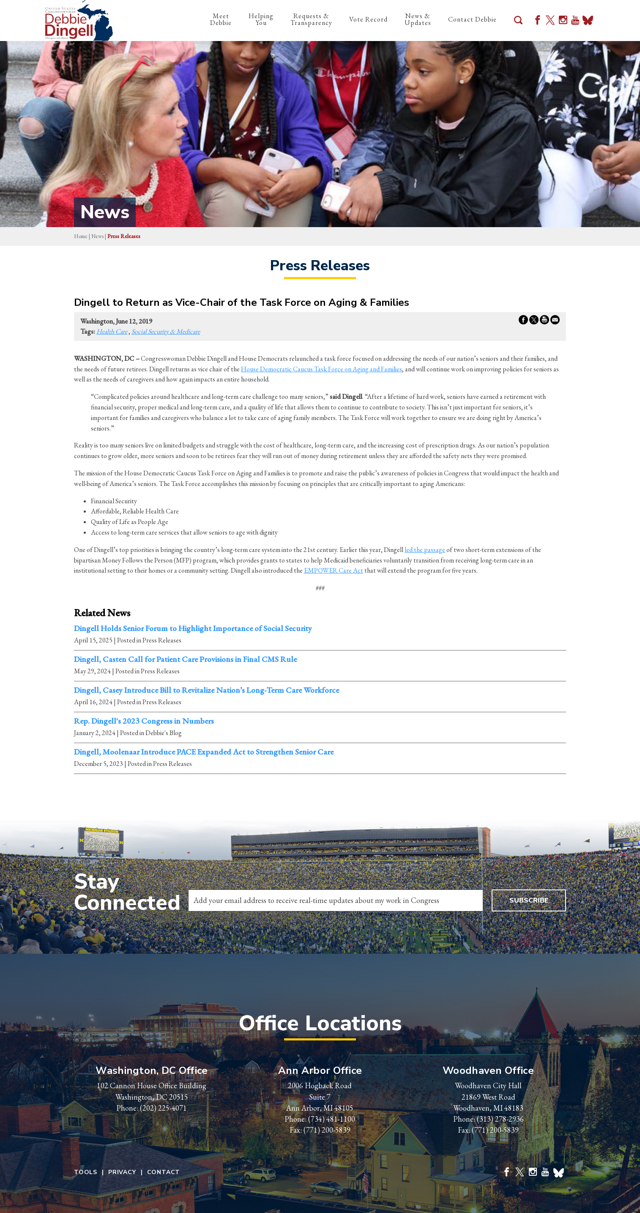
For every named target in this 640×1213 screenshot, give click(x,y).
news (97, 236)
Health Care (111, 331)
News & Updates (418, 19)
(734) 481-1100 (331, 1119)
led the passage (425, 549)
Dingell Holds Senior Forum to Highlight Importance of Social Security (193, 628)
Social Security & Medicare (165, 331)
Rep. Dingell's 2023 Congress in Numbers (144, 721)
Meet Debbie (221, 19)
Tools (85, 1172)
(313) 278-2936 (500, 1119)
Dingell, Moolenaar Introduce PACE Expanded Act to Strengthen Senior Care (204, 752)
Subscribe (528, 900)
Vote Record (368, 19)
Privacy (122, 1172)
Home (81, 236)
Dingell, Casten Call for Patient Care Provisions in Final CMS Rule (185, 659)
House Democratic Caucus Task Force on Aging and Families (321, 369)
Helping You (261, 19)
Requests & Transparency (311, 19)
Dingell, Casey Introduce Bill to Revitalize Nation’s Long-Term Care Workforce (206, 690)
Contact (164, 1172)
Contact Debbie (472, 19)
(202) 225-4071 (163, 1108)
